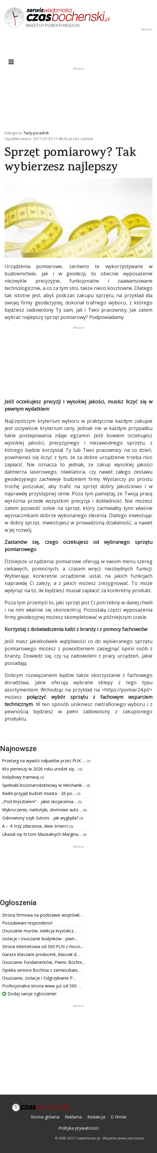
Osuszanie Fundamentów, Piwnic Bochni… (43, 962)
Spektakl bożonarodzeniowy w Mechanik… (44, 785)
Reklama (73, 1117)
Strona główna (45, 1117)
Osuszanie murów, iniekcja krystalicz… (39, 931)
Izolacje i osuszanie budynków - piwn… (40, 938)
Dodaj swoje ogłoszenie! (29, 994)
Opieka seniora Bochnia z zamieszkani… (41, 970)
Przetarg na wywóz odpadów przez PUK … (44, 761)
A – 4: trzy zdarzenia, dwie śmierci (35, 826)
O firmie (118, 1117)
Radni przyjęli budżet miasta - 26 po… (39, 793)
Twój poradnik (36, 133)
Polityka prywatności (78, 1128)
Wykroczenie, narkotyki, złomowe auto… (42, 810)
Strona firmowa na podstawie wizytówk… (42, 915)
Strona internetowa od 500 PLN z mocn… (43, 946)
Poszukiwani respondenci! (27, 923)
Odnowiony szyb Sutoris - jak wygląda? (40, 818)
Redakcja (96, 1117)
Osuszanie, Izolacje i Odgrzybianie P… (39, 978)
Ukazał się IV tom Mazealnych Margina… (42, 834)
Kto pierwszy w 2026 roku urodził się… (40, 769)
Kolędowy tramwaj (21, 777)
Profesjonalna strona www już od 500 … (41, 986)
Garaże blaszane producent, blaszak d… (41, 954)
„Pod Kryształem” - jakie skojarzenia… (40, 801)
